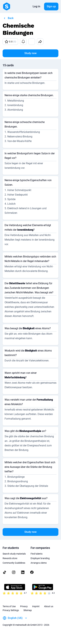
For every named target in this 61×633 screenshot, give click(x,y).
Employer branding (40, 558)
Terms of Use (9, 606)
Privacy (24, 606)
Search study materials (14, 553)
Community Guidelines (14, 563)
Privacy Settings (11, 610)
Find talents (36, 553)
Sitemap (27, 610)
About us (48, 606)
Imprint (36, 606)
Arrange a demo (39, 563)
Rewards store (10, 558)
